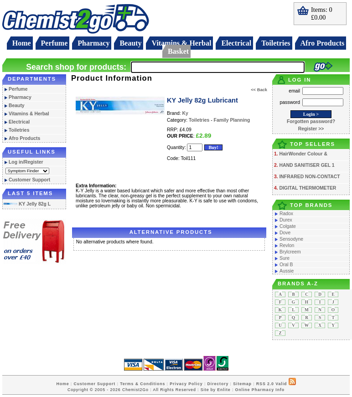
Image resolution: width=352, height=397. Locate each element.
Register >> (311, 128)
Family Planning (232, 120)
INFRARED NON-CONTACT (309, 176)
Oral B (286, 264)
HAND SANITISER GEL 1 (306, 165)
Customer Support (29, 179)
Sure (285, 258)
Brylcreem (290, 251)
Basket (178, 51)
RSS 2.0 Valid (271, 384)
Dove (285, 232)
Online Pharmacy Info (260, 389)
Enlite (223, 389)
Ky (185, 113)
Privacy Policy (186, 384)
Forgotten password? (311, 121)
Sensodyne (291, 239)
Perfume (54, 43)
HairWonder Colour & (303, 153)
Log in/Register (26, 162)
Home (21, 43)
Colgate (288, 226)
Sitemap (242, 384)
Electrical (236, 43)
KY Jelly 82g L (27, 203)
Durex (286, 219)
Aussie (287, 270)
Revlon (287, 245)
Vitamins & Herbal (181, 43)
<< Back (259, 90)
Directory (218, 384)
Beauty (130, 43)
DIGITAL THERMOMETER (307, 188)
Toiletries (275, 43)
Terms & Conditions (142, 384)
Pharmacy (93, 43)
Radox (286, 213)
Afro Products (322, 43)
